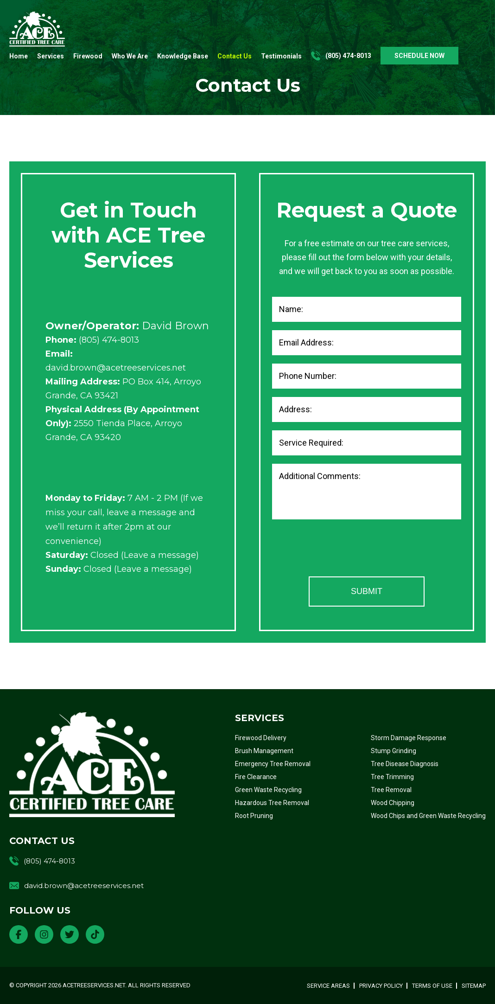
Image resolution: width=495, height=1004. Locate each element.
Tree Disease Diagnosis (404, 763)
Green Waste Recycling (268, 789)
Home (18, 56)
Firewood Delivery (260, 738)
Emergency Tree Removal (273, 763)
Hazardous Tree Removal (272, 802)
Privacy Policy (381, 985)
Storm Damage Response (408, 738)
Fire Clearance (256, 776)
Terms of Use (432, 985)
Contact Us (234, 56)
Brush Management (264, 751)
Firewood (87, 56)
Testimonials (281, 56)
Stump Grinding (393, 751)
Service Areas (328, 985)
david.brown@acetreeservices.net (115, 368)
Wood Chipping (392, 802)
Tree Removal (391, 789)
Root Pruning (254, 815)
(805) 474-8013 (348, 55)
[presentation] (342, 550)
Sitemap (474, 985)
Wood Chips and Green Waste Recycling (428, 815)
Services (50, 56)
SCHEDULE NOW (419, 55)
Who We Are (130, 56)
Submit (366, 591)
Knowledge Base (182, 56)
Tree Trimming (392, 776)
